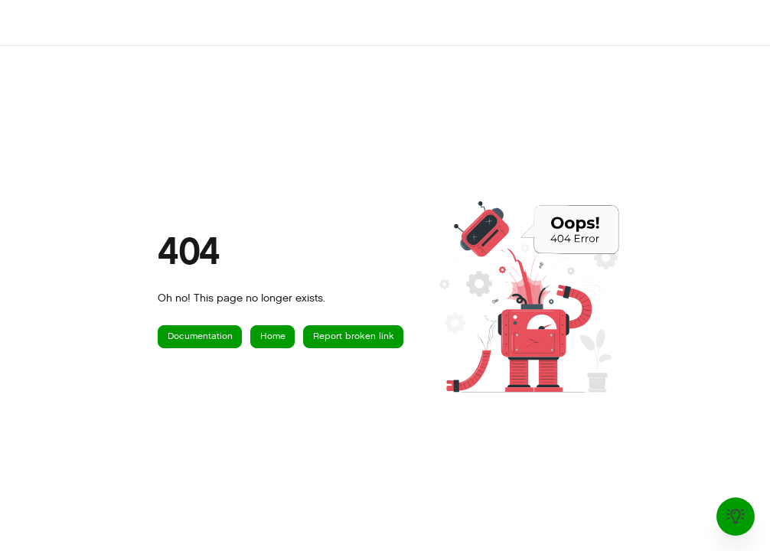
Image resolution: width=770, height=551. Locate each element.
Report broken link (353, 336)
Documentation (200, 336)
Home (272, 336)
